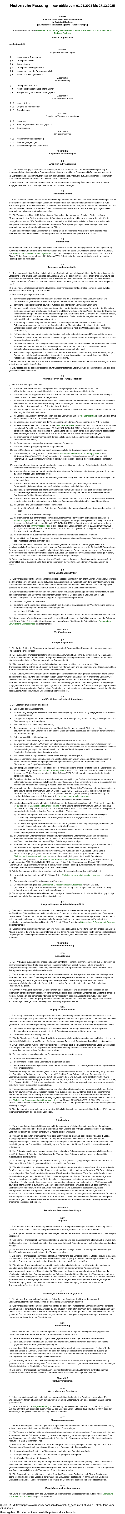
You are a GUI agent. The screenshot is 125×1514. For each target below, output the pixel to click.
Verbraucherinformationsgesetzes (74, 796)
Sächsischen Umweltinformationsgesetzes (32, 253)
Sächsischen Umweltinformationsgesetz (32, 856)
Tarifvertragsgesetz (22, 520)
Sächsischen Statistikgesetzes (52, 770)
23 (18, 806)
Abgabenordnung (88, 416)
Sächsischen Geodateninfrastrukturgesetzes (62, 885)
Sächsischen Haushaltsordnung (44, 806)
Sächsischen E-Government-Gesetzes (60, 859)
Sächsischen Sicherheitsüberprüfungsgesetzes (79, 453)
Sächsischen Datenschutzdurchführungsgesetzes (35, 1100)
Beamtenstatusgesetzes (67, 425)
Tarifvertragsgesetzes (40, 526)
